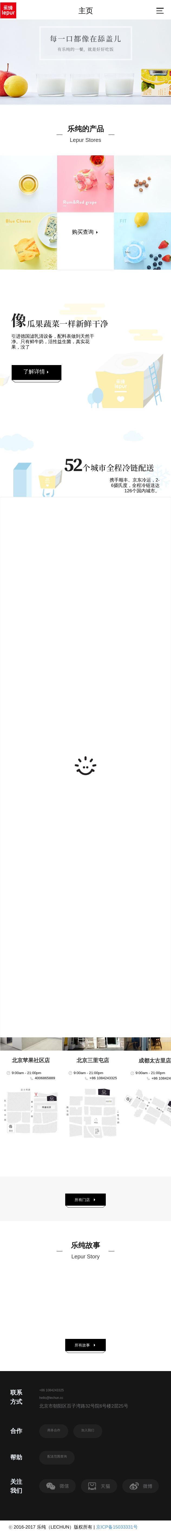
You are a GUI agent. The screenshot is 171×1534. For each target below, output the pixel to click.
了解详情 (36, 372)
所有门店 (86, 1200)
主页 (85, 11)
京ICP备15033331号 (117, 1527)
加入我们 (87, 1430)
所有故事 (86, 1345)
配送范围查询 (57, 1456)
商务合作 (53, 1430)
